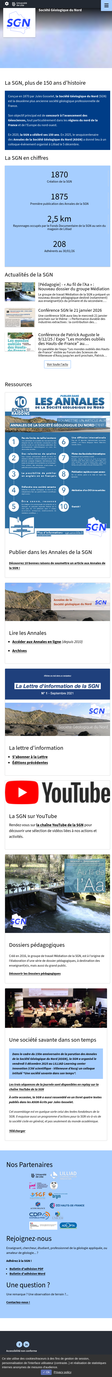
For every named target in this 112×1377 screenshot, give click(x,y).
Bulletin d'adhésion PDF (26, 1269)
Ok (46, 1372)
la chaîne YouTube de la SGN (59, 825)
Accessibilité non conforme (21, 1351)
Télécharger (17, 1131)
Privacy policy (62, 1372)
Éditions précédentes (30, 763)
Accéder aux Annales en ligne (36, 642)
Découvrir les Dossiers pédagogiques (35, 973)
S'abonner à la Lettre (30, 757)
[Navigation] (106, 5)
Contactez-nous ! (18, 1302)
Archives (19, 651)
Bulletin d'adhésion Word (27, 1273)
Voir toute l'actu (57, 364)
